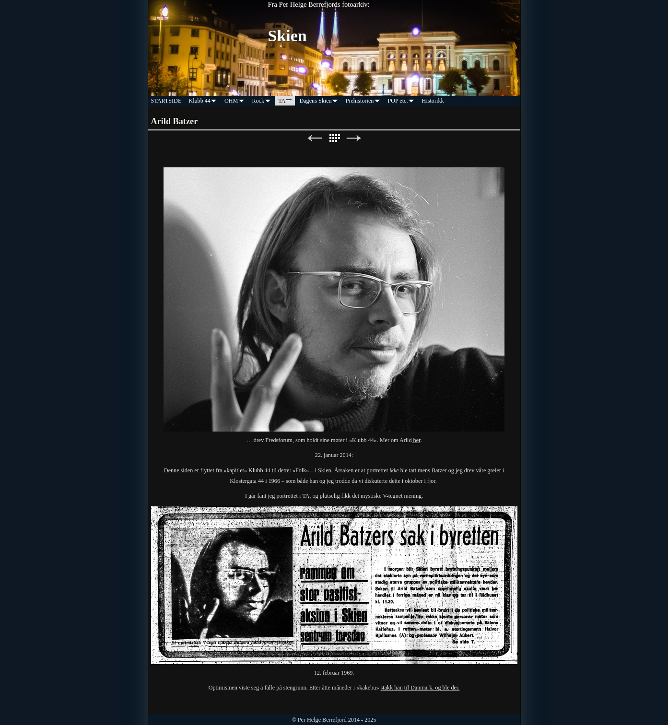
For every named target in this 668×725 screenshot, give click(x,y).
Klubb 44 (259, 470)
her (416, 440)
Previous (314, 138)
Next (354, 138)
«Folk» (301, 470)
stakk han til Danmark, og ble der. (420, 687)
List (334, 138)
